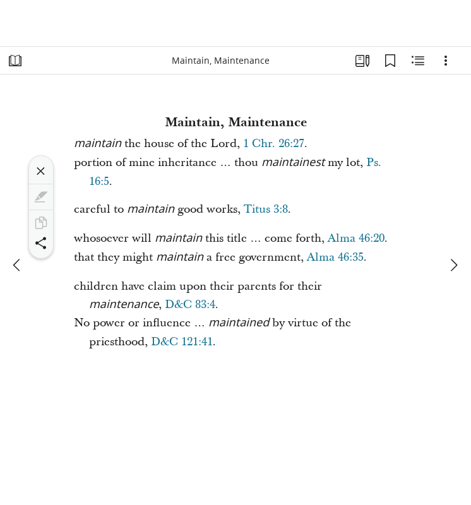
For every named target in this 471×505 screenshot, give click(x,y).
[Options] (445, 60)
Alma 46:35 (335, 257)
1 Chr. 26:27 (273, 144)
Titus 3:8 (266, 209)
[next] (453, 265)
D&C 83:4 (190, 304)
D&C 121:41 (182, 342)
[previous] (17, 265)
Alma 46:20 (356, 238)
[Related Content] (418, 60)
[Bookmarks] (390, 60)
